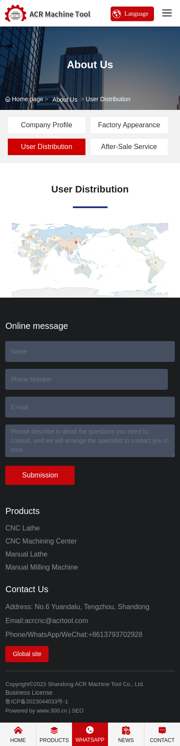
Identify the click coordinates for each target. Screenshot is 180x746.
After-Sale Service (129, 146)
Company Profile (46, 125)
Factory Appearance (129, 125)
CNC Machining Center (41, 541)
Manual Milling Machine (41, 567)
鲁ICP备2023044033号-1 (36, 701)
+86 (94, 634)
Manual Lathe (26, 554)
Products (22, 511)
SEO (77, 710)
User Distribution (46, 146)
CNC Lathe (22, 528)
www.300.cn (52, 710)
